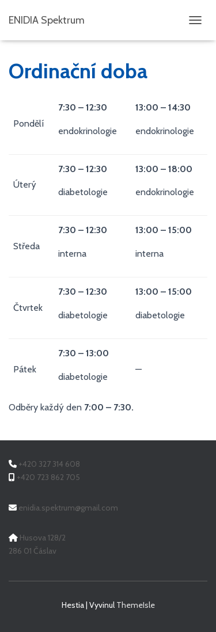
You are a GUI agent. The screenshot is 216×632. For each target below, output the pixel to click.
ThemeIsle (135, 605)
